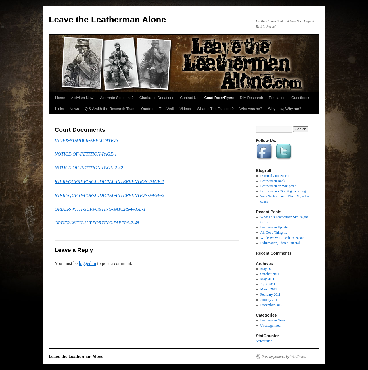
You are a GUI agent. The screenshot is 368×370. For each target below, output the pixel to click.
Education (277, 98)
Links (59, 108)
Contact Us (189, 98)
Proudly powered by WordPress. (284, 356)
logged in (87, 263)
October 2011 (269, 274)
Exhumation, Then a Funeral (280, 243)
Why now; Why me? (284, 108)
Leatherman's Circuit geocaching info (286, 191)
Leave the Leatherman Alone (107, 19)
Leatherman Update (274, 227)
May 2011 (267, 279)
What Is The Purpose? (215, 108)
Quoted (147, 108)
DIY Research (251, 98)
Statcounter (264, 341)
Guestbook (300, 98)
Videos (185, 108)
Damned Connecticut (275, 176)
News (74, 108)
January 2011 (269, 300)
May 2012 (267, 269)
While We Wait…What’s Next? (282, 238)
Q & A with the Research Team (110, 108)
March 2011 (268, 289)
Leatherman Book (272, 181)
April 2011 (267, 284)
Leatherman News (273, 320)
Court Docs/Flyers (219, 98)
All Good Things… (273, 232)
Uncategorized (270, 325)
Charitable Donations (156, 98)
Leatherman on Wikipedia (278, 186)
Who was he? (250, 108)
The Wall (166, 108)
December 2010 (271, 305)
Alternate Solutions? (116, 98)
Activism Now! (83, 98)
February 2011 (270, 294)
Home (60, 98)
